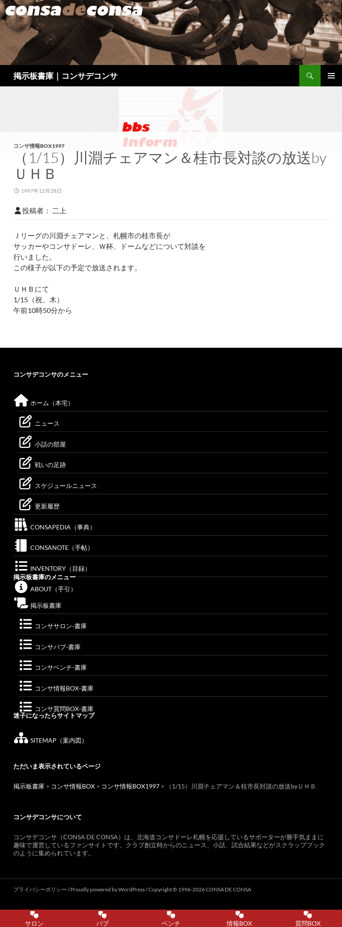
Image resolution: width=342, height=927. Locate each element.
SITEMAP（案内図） (50, 740)
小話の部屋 (42, 444)
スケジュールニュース (57, 485)
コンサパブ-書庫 (49, 647)
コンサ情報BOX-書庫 (56, 688)
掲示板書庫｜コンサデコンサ (65, 76)
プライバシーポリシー (40, 889)
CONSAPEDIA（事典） (54, 527)
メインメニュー (331, 75)
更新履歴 (39, 506)
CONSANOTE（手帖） (53, 547)
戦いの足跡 (42, 464)
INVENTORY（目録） (52, 568)
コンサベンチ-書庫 (52, 667)
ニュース (39, 423)
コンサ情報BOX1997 (39, 145)
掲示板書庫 (37, 605)
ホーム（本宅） (43, 403)
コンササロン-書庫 (52, 626)
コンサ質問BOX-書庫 (56, 708)
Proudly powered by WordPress (108, 889)
